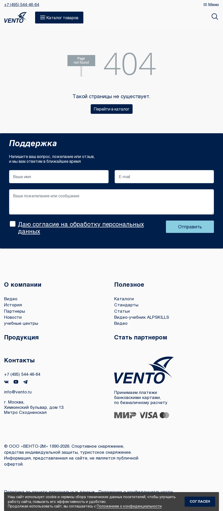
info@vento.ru (18, 391)
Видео (10, 298)
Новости (13, 317)
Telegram (25, 382)
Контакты (19, 360)
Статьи (122, 311)
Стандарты (126, 304)
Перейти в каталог (111, 108)
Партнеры (14, 311)
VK (6, 382)
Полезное (129, 284)
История (13, 304)
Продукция (21, 337)
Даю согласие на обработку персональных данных (81, 227)
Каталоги (124, 298)
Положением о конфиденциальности (129, 506)
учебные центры (21, 323)
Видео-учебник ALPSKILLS (141, 317)
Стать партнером (140, 337)
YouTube (16, 382)
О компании (22, 284)
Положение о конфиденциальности (135, 491)
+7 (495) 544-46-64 (21, 5)
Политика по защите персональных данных (49, 491)
